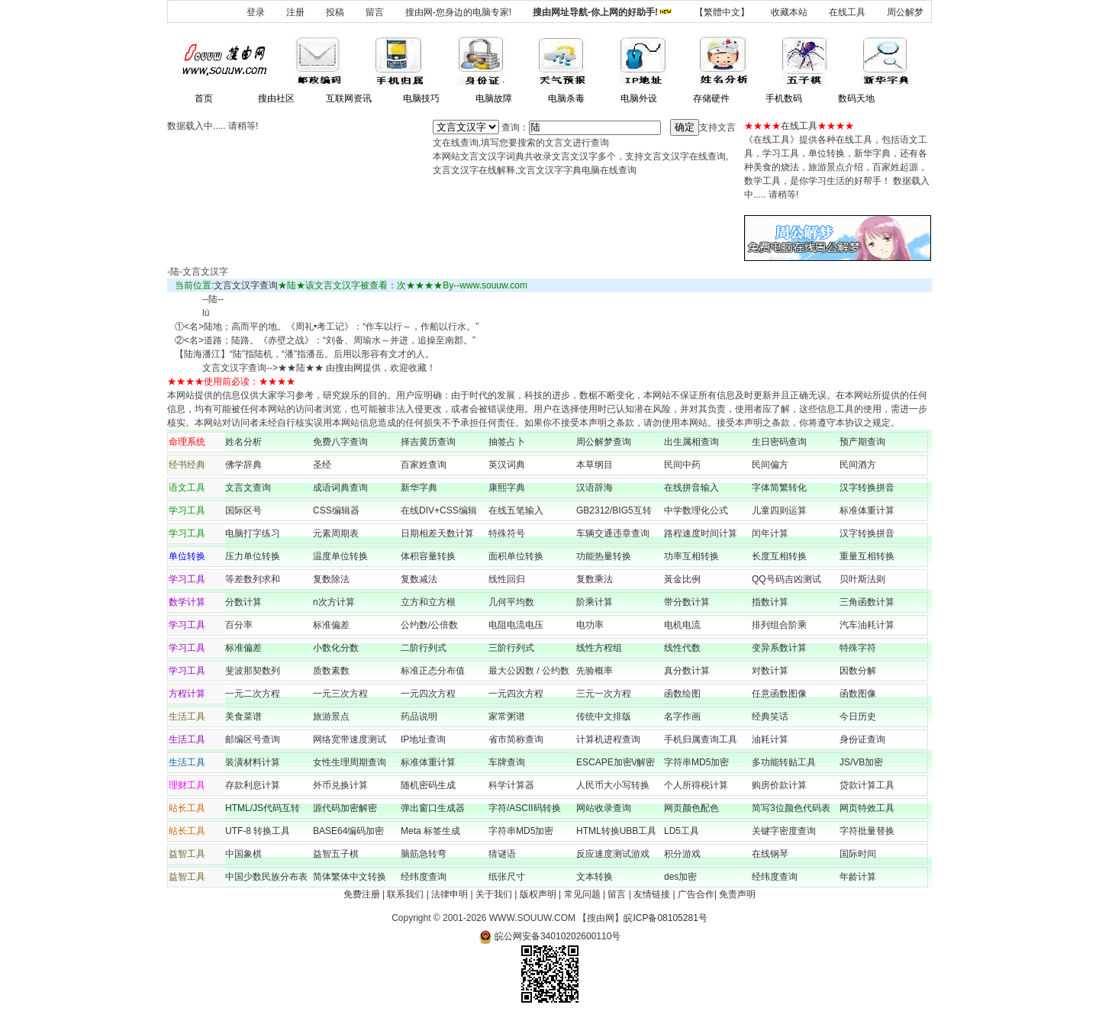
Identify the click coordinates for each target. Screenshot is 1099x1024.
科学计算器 (511, 785)
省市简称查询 (515, 739)
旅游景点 (331, 716)
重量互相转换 (867, 556)
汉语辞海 (594, 487)
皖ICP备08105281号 (665, 918)
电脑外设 (638, 98)
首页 (204, 98)
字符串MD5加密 (696, 762)
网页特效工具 (867, 808)
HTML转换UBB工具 (616, 831)
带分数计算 (687, 602)
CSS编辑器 (336, 510)
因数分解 (858, 670)
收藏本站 (789, 12)
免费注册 (361, 894)
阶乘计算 (594, 602)
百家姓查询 (423, 464)
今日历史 (858, 716)
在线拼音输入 (691, 487)
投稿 (335, 12)
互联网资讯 (349, 98)
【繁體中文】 (722, 12)
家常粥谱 (506, 716)
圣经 (322, 464)
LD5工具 (681, 831)
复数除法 (331, 579)
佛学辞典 (243, 464)
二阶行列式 (423, 647)
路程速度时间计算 (705, 533)
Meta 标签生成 (430, 831)
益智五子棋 (336, 854)
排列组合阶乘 (779, 625)
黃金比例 (682, 579)
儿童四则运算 (779, 510)
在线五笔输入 (520, 510)
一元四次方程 (428, 693)
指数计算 (770, 602)
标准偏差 (331, 625)
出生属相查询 (691, 441)
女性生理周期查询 (349, 762)
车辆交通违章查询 (612, 533)
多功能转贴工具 (784, 762)
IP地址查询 (423, 739)
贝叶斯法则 (862, 579)
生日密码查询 (779, 441)
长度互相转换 (779, 556)
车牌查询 (506, 762)
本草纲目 (594, 464)
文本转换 (594, 876)
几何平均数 (511, 602)
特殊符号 (506, 533)
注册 (295, 12)
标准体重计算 (867, 510)
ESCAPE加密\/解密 (615, 762)
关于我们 (493, 894)
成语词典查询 (340, 487)
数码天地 (856, 98)
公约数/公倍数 (429, 625)
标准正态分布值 (433, 670)
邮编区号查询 (252, 739)
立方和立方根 (428, 602)
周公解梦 (905, 12)
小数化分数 (336, 647)
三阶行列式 (511, 647)
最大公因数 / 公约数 (528, 670)
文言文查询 (248, 487)
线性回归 (506, 579)
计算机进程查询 (608, 739)
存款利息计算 (252, 785)
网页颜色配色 (691, 808)
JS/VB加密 (861, 762)
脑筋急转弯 (423, 854)
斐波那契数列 (252, 670)
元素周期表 (336, 533)
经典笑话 (770, 716)
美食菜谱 (243, 716)
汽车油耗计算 (867, 625)
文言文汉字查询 (246, 285)
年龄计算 (858, 876)
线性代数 (682, 647)
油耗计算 (770, 739)
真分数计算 (687, 670)
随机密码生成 (428, 785)
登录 (256, 12)
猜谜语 (502, 854)
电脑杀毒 (566, 98)
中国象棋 (243, 854)
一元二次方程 (252, 693)
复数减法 (419, 579)
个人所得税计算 (696, 785)
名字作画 (682, 716)
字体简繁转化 (784, 487)
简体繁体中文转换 (349, 876)
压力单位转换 (252, 556)
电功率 (590, 625)
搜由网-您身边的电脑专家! (458, 12)
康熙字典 (506, 487)
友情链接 (651, 894)
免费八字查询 (340, 441)
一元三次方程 (340, 693)
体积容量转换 (428, 556)
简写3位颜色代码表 (791, 808)
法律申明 (449, 894)
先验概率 (594, 670)
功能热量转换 (603, 556)
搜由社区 (276, 98)
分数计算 (243, 602)
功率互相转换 (691, 556)
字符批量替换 (867, 831)
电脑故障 (493, 98)
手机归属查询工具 (700, 739)
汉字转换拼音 (867, 487)
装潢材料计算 (252, 762)
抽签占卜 (506, 441)
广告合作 (696, 894)
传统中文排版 (603, 716)
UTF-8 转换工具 (257, 831)
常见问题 (582, 894)
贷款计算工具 (867, 785)
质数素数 (331, 670)
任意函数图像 (779, 693)
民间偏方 (770, 464)
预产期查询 (862, 441)
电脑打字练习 (252, 533)
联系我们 (405, 894)
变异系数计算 (779, 647)
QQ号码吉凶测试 (786, 579)
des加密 (680, 876)
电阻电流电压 (515, 625)
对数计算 (770, 670)
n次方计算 (334, 602)
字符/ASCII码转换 (524, 808)
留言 (375, 12)
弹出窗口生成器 (433, 808)
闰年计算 (770, 533)
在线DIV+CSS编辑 (439, 510)
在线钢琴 (770, 854)
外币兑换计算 (340, 785)
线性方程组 (599, 647)
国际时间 (858, 854)
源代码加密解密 (345, 808)
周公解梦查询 (603, 441)
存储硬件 (711, 98)
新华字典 (419, 487)
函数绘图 (682, 693)
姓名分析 (243, 441)
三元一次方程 (603, 693)
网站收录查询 (603, 808)
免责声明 (737, 894)
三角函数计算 (867, 602)
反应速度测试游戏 (612, 854)
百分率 (239, 625)
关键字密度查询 (784, 831)
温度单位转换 (340, 556)
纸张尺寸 (506, 876)
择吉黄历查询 (428, 441)
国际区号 (243, 510)
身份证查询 (862, 739)
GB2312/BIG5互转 (614, 510)
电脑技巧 (421, 98)
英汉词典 (506, 464)
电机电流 (682, 625)
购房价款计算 (779, 785)
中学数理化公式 (696, 510)
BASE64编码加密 (348, 831)
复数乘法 (594, 579)
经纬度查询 (423, 876)
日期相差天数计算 (437, 533)
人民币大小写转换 (612, 785)
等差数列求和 (252, 579)
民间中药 (682, 464)
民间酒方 (858, 464)
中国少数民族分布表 (266, 876)
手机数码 (783, 98)
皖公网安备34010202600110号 (550, 936)
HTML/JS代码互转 (267, 808)
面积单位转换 (515, 556)
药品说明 (419, 716)
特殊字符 (858, 647)
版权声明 (538, 894)
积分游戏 (682, 854)
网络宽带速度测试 (349, 739)
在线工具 (847, 12)
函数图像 (858, 693)
